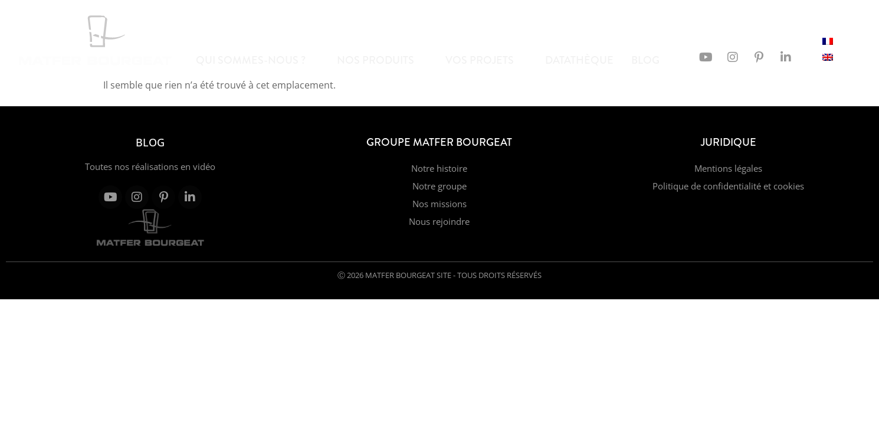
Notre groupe (439, 186)
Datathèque (579, 60)
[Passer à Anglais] (827, 56)
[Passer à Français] (827, 40)
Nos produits (380, 60)
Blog (650, 60)
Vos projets (484, 60)
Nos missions (439, 204)
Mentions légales (728, 168)
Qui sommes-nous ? (256, 60)
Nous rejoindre (439, 221)
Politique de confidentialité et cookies (728, 186)
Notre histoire (439, 168)
